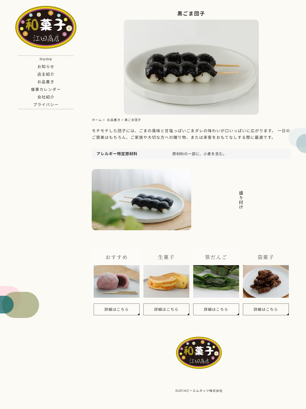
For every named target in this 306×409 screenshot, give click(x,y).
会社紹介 (45, 97)
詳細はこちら (116, 309)
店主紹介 (45, 74)
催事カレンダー (46, 89)
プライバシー (46, 104)
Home (46, 59)
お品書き (45, 81)
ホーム (97, 120)
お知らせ (45, 66)
